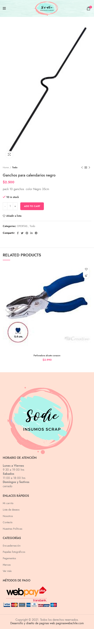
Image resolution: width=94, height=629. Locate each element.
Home (6, 167)
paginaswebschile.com (70, 623)
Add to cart (32, 206)
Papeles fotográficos (14, 552)
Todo (14, 167)
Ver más (7, 571)
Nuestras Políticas (12, 529)
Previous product (82, 167)
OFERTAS (22, 226)
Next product (89, 167)
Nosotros (8, 516)
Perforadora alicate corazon (47, 355)
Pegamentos (9, 558)
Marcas (7, 565)
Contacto (8, 522)
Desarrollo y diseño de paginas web (32, 623)
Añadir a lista (13, 216)
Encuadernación (11, 545)
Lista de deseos (11, 509)
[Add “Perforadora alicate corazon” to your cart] (86, 275)
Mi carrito (8, 503)
